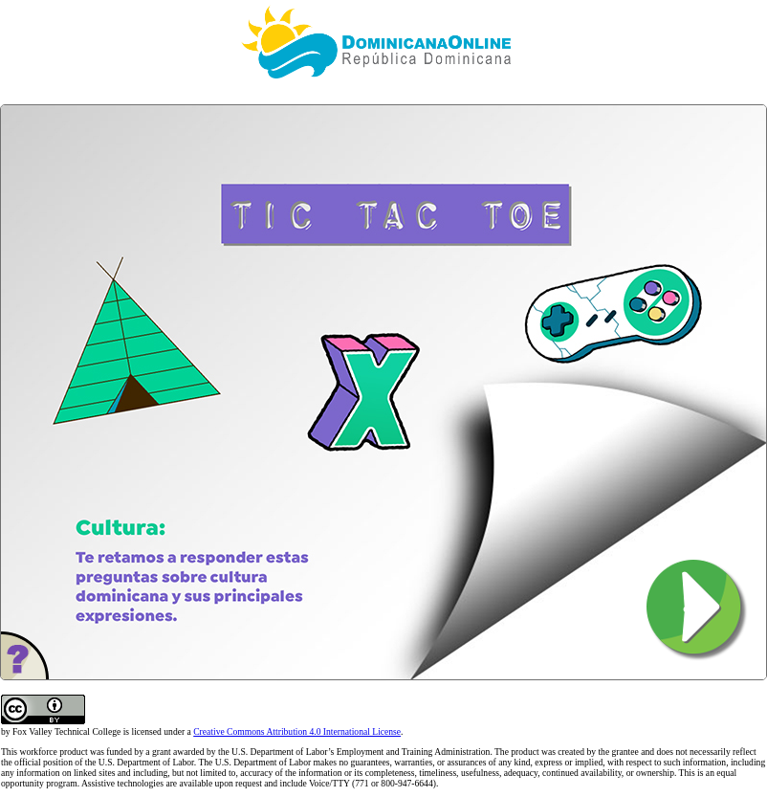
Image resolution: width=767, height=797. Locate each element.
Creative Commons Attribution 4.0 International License (297, 731)
